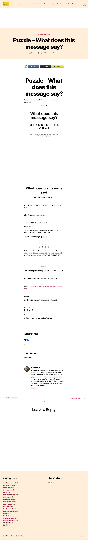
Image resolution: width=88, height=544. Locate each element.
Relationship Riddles (10, 515)
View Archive (35, 392)
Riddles (49, 5)
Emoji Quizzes (8, 492)
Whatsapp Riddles (9, 525)
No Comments (55, 57)
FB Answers (75, 7)
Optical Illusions (8, 511)
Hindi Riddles (7, 501)
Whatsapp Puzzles (9, 522)
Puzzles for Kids (8, 513)
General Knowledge (57, 5)
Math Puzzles (7, 508)
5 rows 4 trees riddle (38, 220)
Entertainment (8, 494)
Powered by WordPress (17, 540)
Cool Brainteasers (44, 38)
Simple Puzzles (8, 520)
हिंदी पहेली (5, 529)
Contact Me (75, 5)
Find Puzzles (7, 496)
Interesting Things (9, 503)
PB (8, 540)
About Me (67, 5)
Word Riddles (8, 527)
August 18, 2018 (44, 57)
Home (43, 5)
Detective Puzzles (9, 489)
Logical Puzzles (8, 506)
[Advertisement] (44, 22)
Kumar (34, 57)
